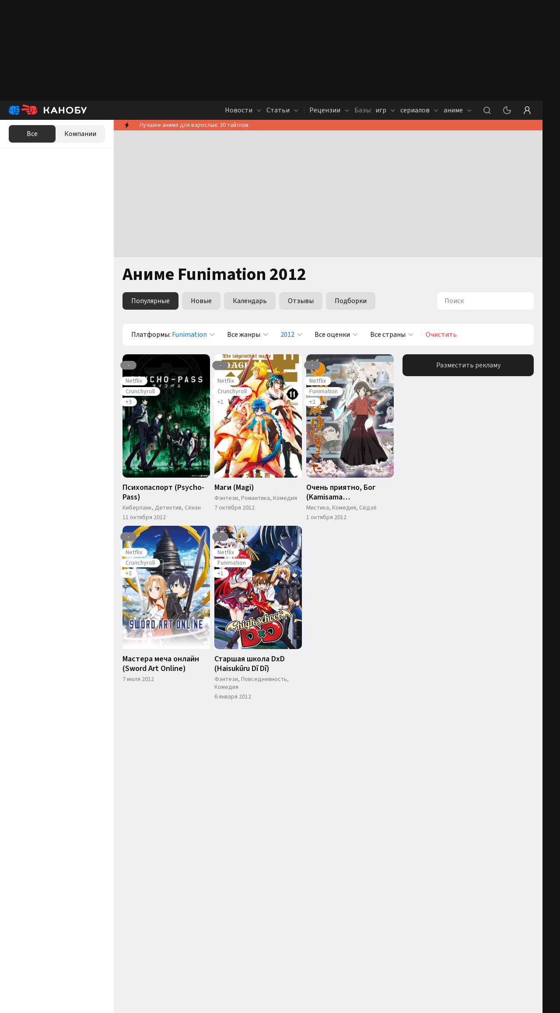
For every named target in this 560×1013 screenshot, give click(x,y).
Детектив (168, 508)
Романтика (255, 498)
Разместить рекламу (468, 365)
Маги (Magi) (234, 488)
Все (32, 134)
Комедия (285, 498)
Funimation (323, 391)
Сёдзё (368, 508)
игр (374, 110)
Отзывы (301, 301)
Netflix (134, 381)
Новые (201, 301)
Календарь (250, 301)
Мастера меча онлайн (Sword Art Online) (160, 664)
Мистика (317, 508)
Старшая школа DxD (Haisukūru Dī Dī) (249, 664)
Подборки (351, 301)
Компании (80, 134)
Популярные (150, 301)
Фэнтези (226, 498)
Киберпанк (137, 508)
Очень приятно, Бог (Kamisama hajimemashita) (341, 492)
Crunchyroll (140, 391)
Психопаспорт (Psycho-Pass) (163, 492)
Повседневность (264, 679)
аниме (458, 110)
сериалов (419, 110)
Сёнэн (193, 508)
